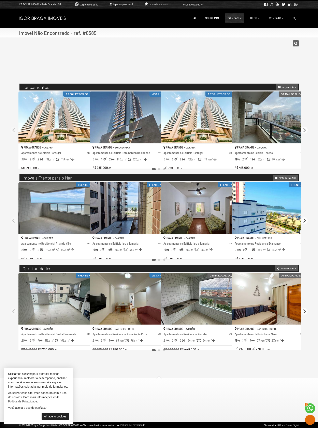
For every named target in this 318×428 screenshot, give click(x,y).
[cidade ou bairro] (204, 62)
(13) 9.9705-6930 (89, 4)
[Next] (304, 129)
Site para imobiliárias (274, 425)
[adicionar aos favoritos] (82, 161)
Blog (255, 18)
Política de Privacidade (132, 425)
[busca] (294, 18)
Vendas (234, 18)
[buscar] (241, 62)
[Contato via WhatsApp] (310, 408)
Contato (276, 18)
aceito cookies (55, 416)
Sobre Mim (212, 18)
